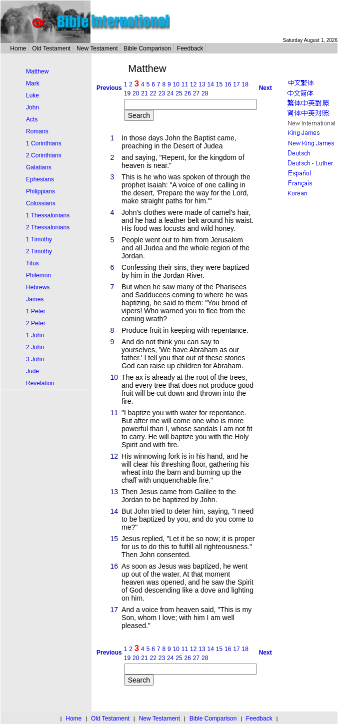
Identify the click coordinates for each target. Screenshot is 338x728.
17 (236, 84)
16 (227, 84)
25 (179, 93)
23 (161, 93)
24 (170, 93)
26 (187, 93)
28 (205, 93)
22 (153, 93)
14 (211, 84)
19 (127, 93)
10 (176, 84)
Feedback (190, 48)
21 (144, 93)
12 (193, 84)
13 (201, 84)
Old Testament (51, 48)
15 (219, 84)
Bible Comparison (147, 48)
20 (135, 93)
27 (196, 93)
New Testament (97, 48)
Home (18, 48)
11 (185, 84)
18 (245, 84)
